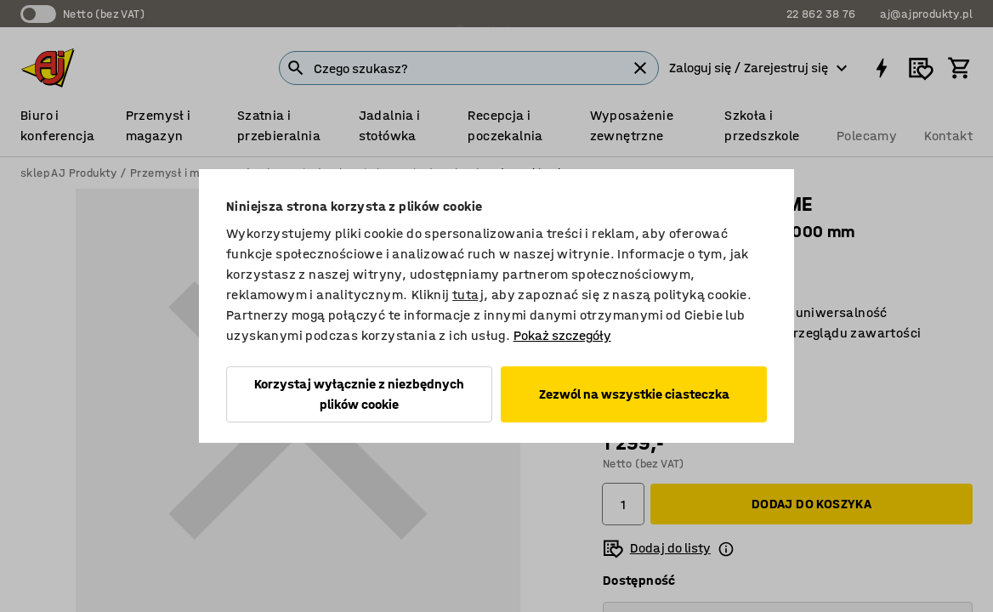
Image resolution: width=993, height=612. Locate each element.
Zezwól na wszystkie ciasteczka (634, 394)
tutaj (468, 294)
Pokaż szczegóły (562, 335)
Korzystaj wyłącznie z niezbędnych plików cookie (359, 394)
